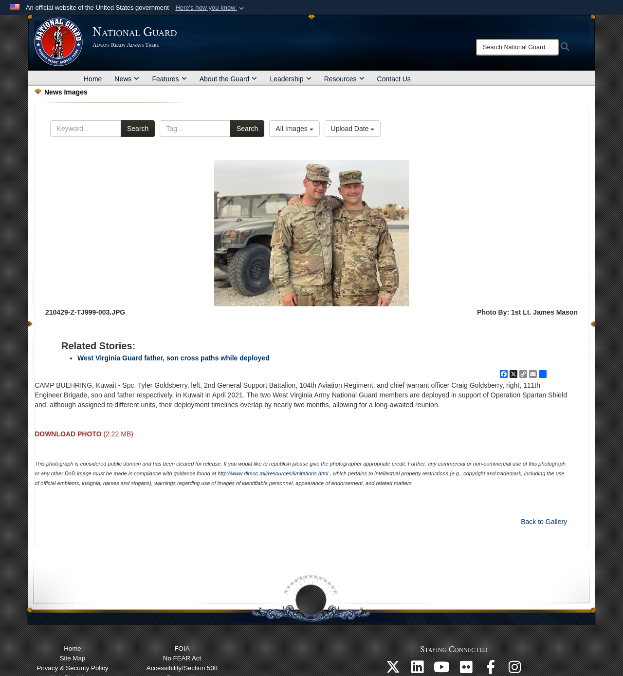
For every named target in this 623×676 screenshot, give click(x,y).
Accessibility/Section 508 (182, 668)
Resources (344, 79)
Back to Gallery (544, 522)
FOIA (181, 648)
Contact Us (394, 79)
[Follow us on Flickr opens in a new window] (466, 670)
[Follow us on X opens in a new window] (393, 670)
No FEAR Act (182, 658)
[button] (210, 8)
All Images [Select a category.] (294, 128)
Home (93, 79)
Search (137, 128)
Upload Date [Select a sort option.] (353, 128)
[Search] (517, 47)
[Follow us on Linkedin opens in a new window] (417, 670)
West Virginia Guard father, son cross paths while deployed (173, 358)
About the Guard (228, 79)
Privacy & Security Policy (72, 668)
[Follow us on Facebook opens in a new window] (490, 670)
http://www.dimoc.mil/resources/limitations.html (273, 473)
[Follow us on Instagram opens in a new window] (515, 670)
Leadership (290, 79)
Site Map (72, 658)
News (126, 79)
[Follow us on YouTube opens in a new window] (442, 670)
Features (169, 79)
